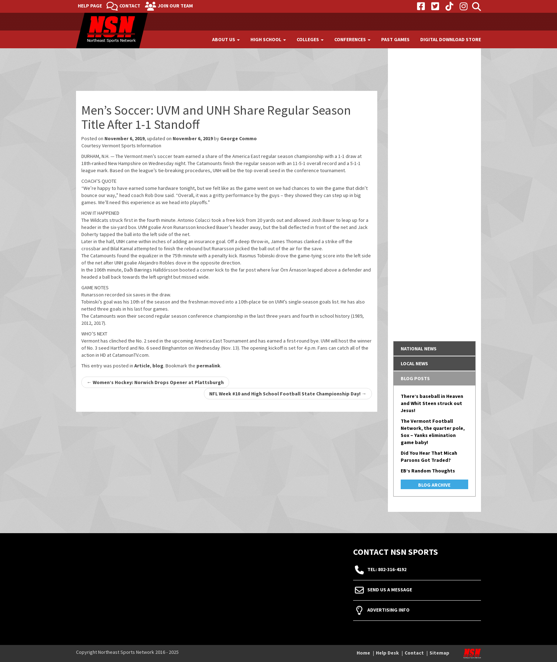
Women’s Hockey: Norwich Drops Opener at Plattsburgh (155, 382)
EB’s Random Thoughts (428, 470)
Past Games (395, 39)
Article (142, 365)
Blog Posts (415, 378)
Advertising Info (388, 610)
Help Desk (387, 653)
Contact (129, 5)
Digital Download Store (450, 39)
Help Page (90, 5)
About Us (226, 39)
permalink (208, 365)
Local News (414, 363)
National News (419, 348)
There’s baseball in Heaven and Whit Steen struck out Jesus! (432, 403)
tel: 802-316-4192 (386, 570)
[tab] (435, 348)
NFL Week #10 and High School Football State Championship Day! (288, 393)
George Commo (238, 138)
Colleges (310, 39)
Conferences (352, 39)
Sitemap (439, 653)
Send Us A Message (389, 590)
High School (268, 39)
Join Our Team (175, 5)
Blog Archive (434, 485)
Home (363, 653)
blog (157, 365)
